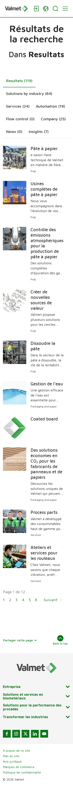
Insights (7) (39, 131)
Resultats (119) (19, 80)
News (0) (14, 131)
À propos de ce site (16, 750)
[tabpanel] (36, 376)
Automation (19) (50, 106)
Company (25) (53, 119)
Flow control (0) (20, 119)
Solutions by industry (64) (29, 93)
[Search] (55, 8)
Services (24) (18, 106)
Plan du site (11, 756)
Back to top (60, 640)
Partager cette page (20, 640)
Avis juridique (12, 761)
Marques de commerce (18, 767)
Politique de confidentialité (22, 772)
